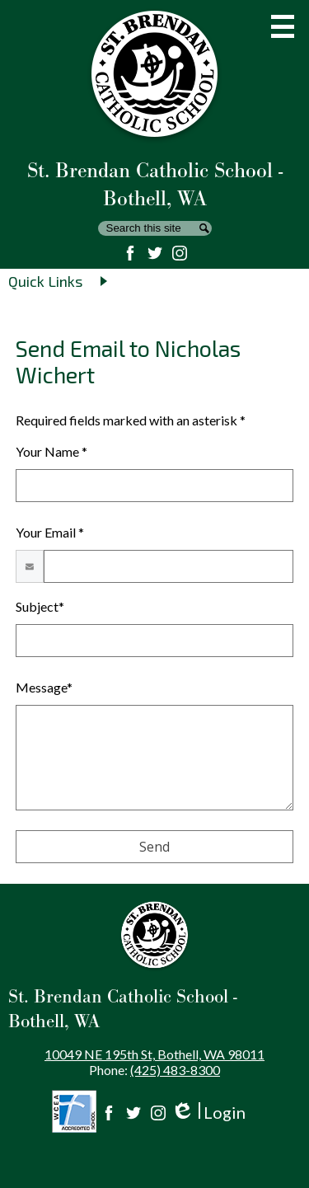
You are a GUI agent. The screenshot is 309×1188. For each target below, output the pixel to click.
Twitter (154, 253)
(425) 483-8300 (175, 1070)
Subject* (40, 606)
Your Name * (51, 451)
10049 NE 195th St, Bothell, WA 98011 (154, 1054)
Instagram (179, 253)
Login (208, 1112)
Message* (44, 687)
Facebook (130, 253)
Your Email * (50, 532)
